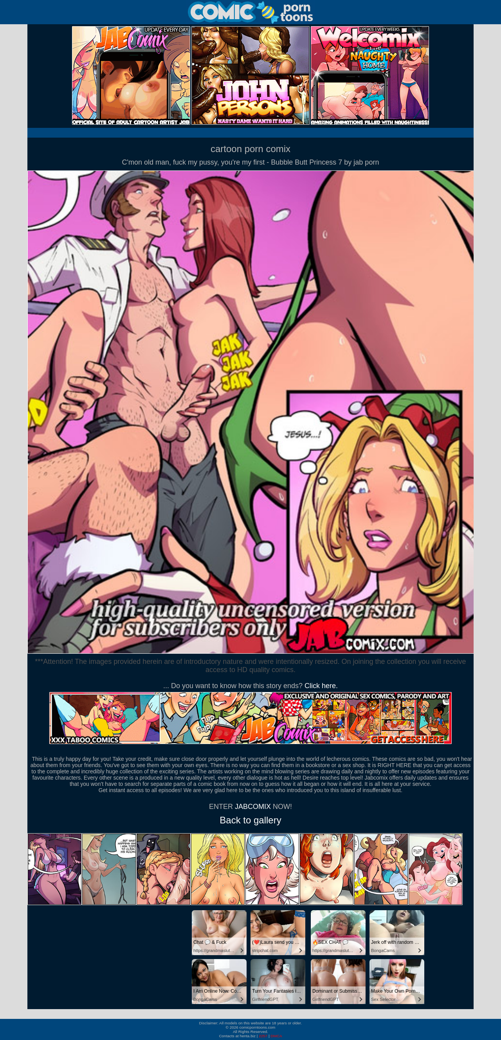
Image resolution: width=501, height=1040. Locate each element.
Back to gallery (250, 820)
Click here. (321, 686)
